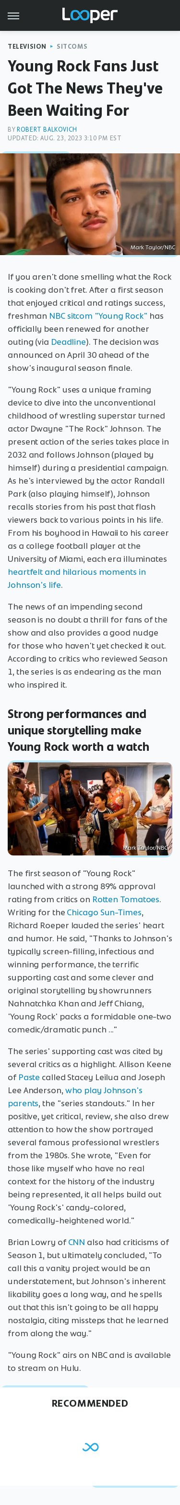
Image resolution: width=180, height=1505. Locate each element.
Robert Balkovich (47, 129)
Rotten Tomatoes (126, 899)
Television (27, 46)
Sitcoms (72, 46)
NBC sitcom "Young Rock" (98, 316)
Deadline (68, 342)
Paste (29, 1077)
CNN (76, 1242)
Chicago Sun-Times (104, 912)
